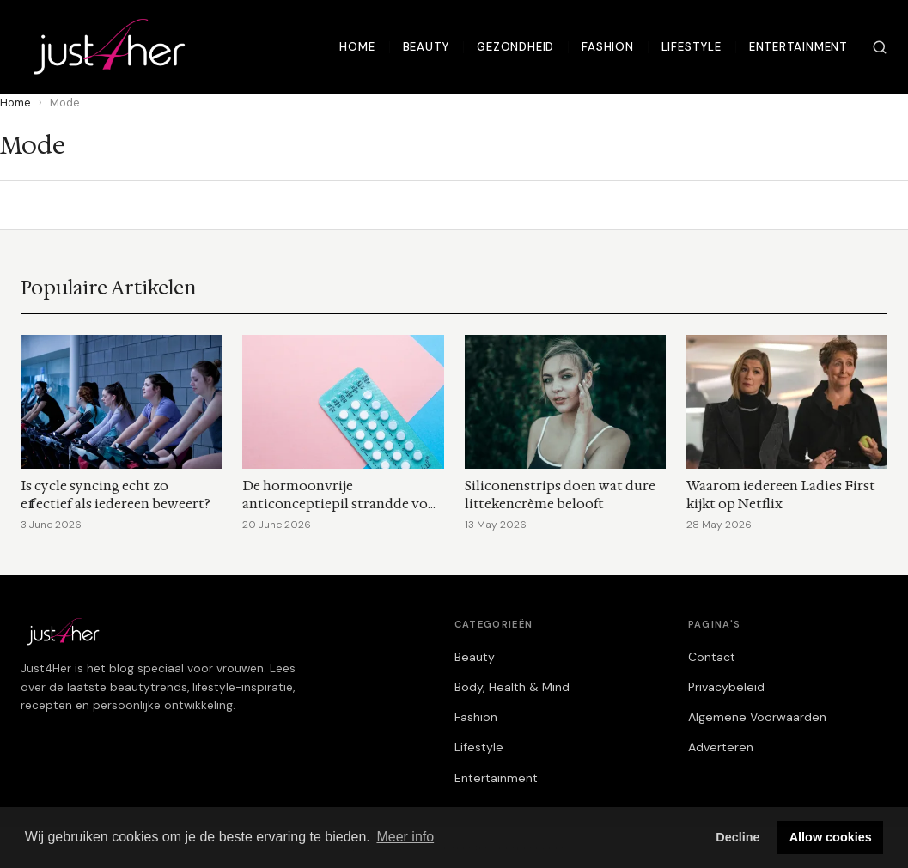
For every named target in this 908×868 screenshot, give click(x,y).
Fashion (608, 46)
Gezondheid (515, 46)
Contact (711, 657)
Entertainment (798, 46)
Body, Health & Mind (512, 687)
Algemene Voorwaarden (757, 717)
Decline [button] (737, 837)
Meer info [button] (405, 836)
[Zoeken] (879, 47)
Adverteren (720, 747)
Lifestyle (691, 46)
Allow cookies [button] (830, 837)
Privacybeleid (726, 687)
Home (357, 46)
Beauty (426, 46)
